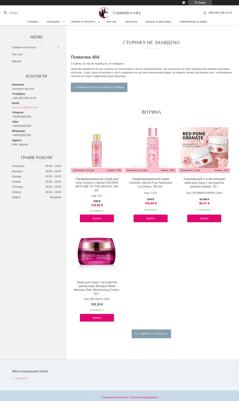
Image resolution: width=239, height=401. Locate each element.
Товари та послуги (83, 22)
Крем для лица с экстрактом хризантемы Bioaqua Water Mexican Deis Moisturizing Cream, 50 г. (97, 288)
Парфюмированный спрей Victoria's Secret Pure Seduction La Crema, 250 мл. (150, 182)
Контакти (131, 22)
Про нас (112, 22)
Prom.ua (137, 394)
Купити (97, 218)
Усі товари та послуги (150, 333)
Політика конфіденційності (144, 397)
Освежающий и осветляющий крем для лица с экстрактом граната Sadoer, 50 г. (204, 182)
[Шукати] (5, 13)
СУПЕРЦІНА (53, 22)
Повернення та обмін (193, 22)
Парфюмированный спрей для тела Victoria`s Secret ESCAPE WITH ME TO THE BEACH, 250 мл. (96, 184)
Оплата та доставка (158, 22)
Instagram (21, 378)
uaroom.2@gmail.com (25, 107)
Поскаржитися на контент (115, 397)
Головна (32, 22)
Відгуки (16, 61)
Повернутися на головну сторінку (100, 87)
